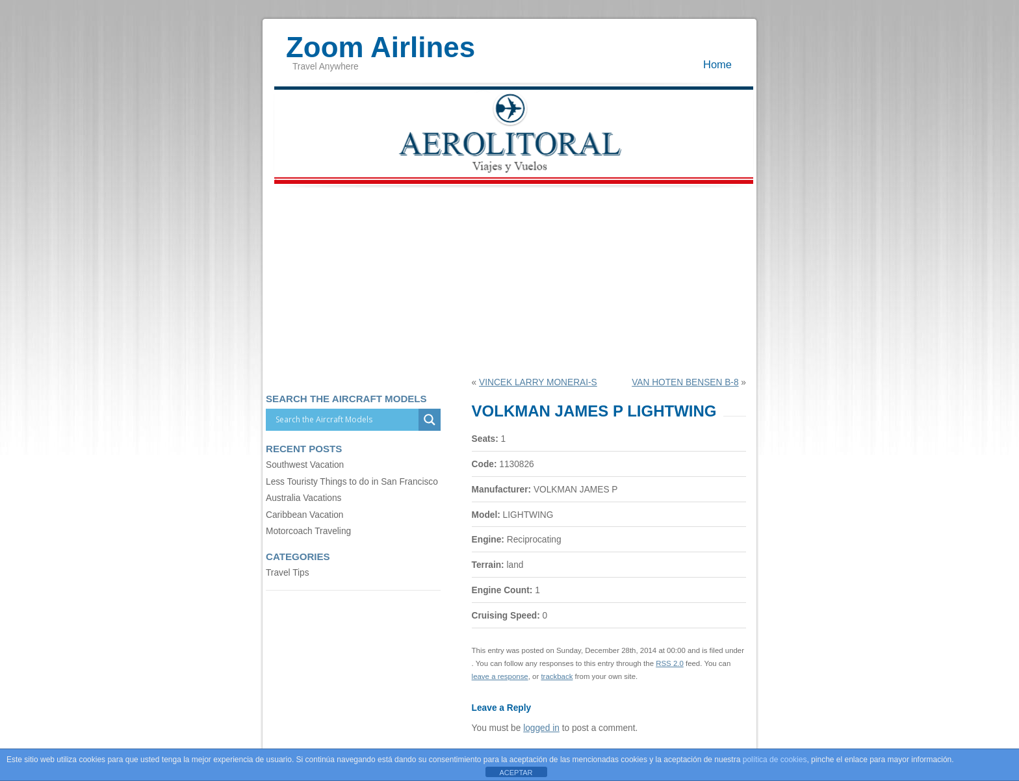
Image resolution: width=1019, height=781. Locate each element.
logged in (541, 728)
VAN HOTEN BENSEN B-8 (685, 382)
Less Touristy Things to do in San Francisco (352, 482)
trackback (557, 676)
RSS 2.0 (670, 663)
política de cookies (775, 759)
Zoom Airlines (380, 41)
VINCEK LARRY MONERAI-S (538, 382)
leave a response (500, 676)
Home (717, 64)
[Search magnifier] (430, 420)
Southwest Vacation (305, 465)
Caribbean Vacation (304, 515)
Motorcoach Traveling (308, 531)
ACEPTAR (515, 772)
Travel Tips (287, 573)
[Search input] (345, 420)
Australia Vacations (303, 498)
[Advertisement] (509, 280)
